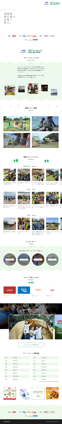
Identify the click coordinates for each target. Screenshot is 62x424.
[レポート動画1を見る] (16, 123)
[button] (58, 175)
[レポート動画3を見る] (16, 140)
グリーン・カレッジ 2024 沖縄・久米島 (31, 344)
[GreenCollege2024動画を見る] (31, 327)
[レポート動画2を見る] (45, 123)
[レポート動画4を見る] (45, 140)
